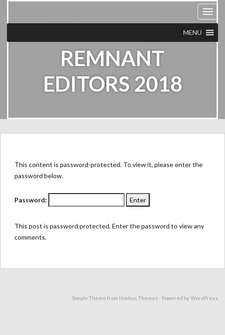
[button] (192, 32)
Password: (69, 200)
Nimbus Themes (138, 298)
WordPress (204, 298)
